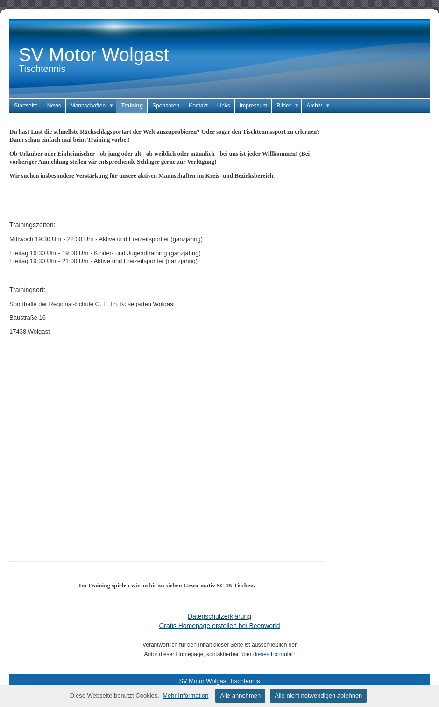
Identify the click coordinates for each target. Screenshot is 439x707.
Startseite (26, 105)
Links (223, 105)
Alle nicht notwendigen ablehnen (318, 695)
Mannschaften (94, 106)
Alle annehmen (240, 695)
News (54, 105)
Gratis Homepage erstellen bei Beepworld (219, 625)
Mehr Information (185, 695)
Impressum (253, 105)
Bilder (289, 106)
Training (132, 105)
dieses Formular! (274, 654)
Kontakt (198, 105)
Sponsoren (165, 105)
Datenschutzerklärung (219, 616)
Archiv (319, 106)
